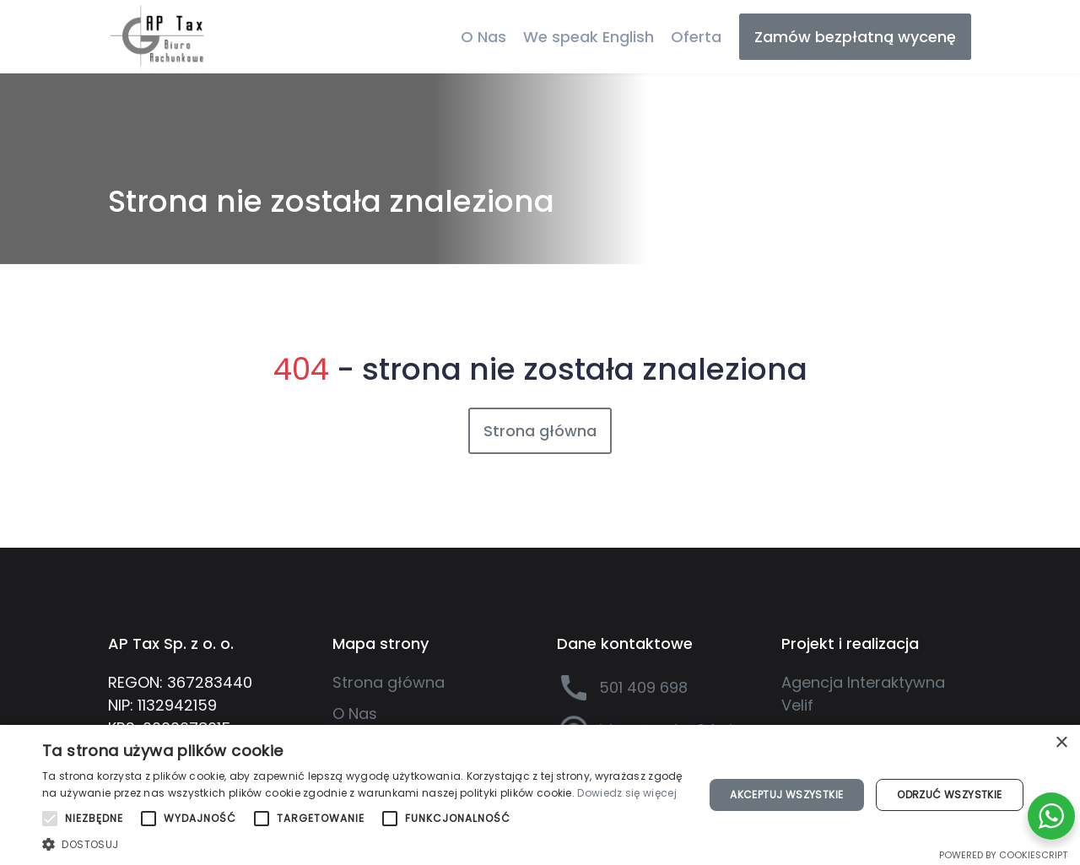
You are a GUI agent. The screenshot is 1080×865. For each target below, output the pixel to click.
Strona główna (540, 430)
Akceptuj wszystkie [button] (786, 794)
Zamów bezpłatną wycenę (855, 36)
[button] (363, 843)
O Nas (483, 36)
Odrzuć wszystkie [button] (949, 794)
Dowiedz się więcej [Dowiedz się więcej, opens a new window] (626, 793)
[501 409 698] (652, 688)
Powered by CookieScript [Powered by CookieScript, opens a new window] (1003, 855)
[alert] (540, 795)
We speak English (588, 36)
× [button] (1061, 743)
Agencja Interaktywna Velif (863, 694)
